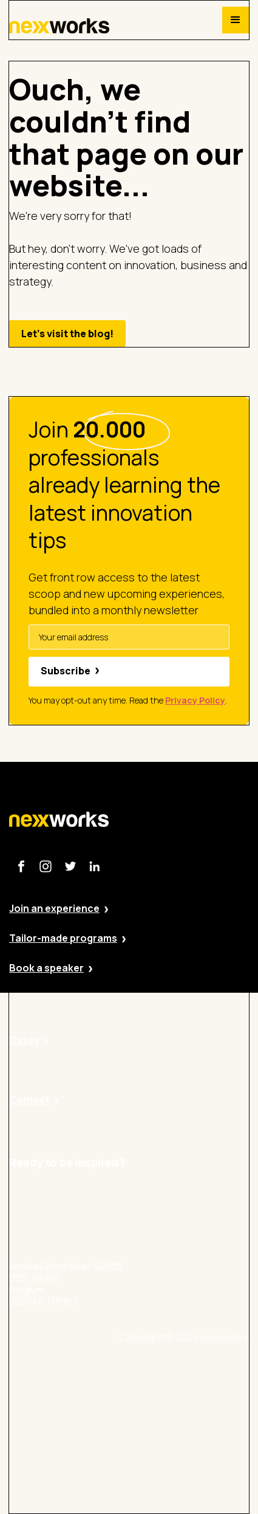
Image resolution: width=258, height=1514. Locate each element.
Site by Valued (182, 1373)
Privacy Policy (181, 1407)
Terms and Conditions (200, 1474)
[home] (59, 26)
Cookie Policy (181, 1440)
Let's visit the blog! (67, 333)
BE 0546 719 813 (186, 1507)
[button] (235, 20)
